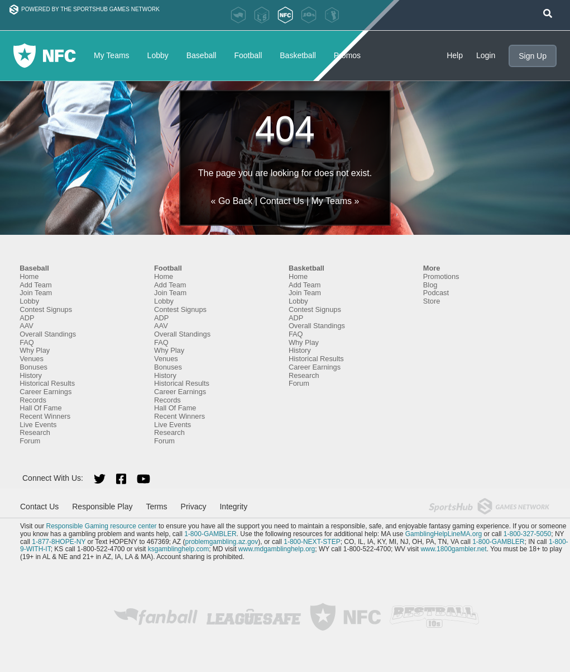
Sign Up (533, 55)
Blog (430, 285)
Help (455, 55)
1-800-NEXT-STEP (312, 542)
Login (485, 55)
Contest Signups (46, 309)
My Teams (112, 55)
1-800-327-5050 (527, 534)
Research (35, 432)
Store (431, 301)
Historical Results (47, 383)
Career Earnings (45, 391)
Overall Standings (48, 334)
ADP (27, 318)
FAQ (27, 342)
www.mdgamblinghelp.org (276, 549)
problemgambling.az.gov (221, 542)
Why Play (35, 350)
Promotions (441, 276)
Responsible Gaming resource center (101, 526)
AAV (26, 325)
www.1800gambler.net (453, 549)
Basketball (298, 55)
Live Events (38, 424)
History (31, 375)
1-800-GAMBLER (210, 534)
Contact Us (282, 201)
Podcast (436, 292)
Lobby (158, 55)
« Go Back (232, 201)
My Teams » (336, 201)
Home (29, 276)
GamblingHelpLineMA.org (443, 534)
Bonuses (33, 367)
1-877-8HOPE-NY (58, 542)
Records (33, 400)
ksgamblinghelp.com (178, 549)
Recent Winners (45, 416)
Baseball (201, 55)
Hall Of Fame (40, 408)
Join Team (36, 292)
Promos (347, 55)
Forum (30, 441)
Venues (32, 358)
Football (248, 55)
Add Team (35, 285)
